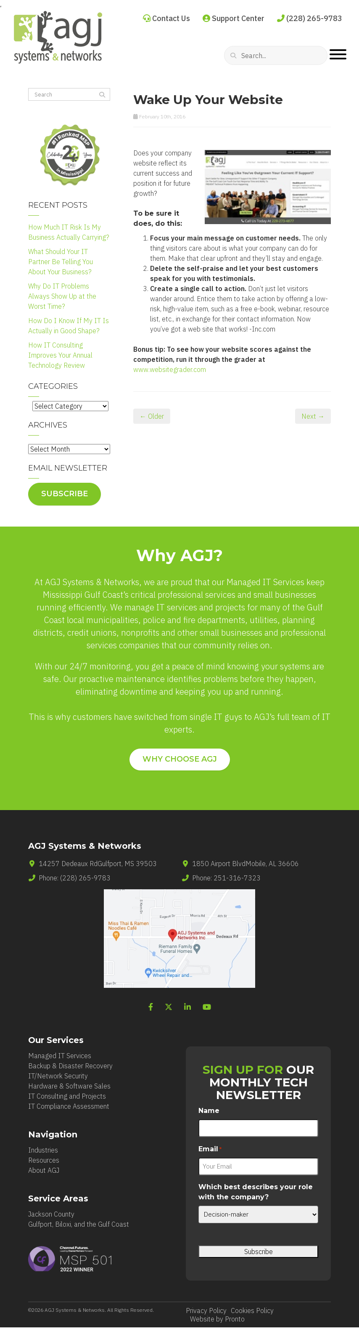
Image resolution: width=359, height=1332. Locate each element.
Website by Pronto (217, 1319)
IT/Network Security (58, 1076)
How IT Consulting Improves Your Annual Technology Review (60, 355)
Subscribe (64, 493)
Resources (43, 1160)
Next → (313, 416)
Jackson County (51, 1214)
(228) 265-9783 (309, 18)
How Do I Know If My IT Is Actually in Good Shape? (68, 325)
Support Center (233, 18)
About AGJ (43, 1170)
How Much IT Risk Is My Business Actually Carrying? (68, 232)
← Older (152, 416)
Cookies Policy (252, 1310)
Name (208, 1111)
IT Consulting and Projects (67, 1096)
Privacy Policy (206, 1310)
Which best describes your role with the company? (255, 1192)
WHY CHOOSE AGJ (180, 759)
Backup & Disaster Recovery (70, 1066)
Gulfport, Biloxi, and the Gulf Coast (78, 1224)
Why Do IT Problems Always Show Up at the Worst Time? (62, 296)
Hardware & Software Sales (69, 1086)
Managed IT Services (59, 1055)
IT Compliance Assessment (68, 1106)
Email (210, 1149)
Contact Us (166, 18)
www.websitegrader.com (169, 369)
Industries (43, 1150)
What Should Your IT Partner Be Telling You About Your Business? (60, 261)
